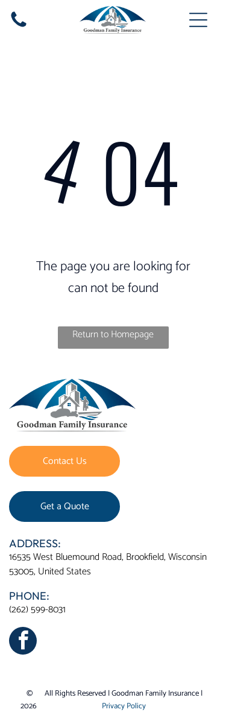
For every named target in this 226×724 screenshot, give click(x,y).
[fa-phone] (18, 27)
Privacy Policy (124, 706)
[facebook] (23, 642)
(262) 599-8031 (37, 610)
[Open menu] (198, 20)
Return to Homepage (113, 334)
